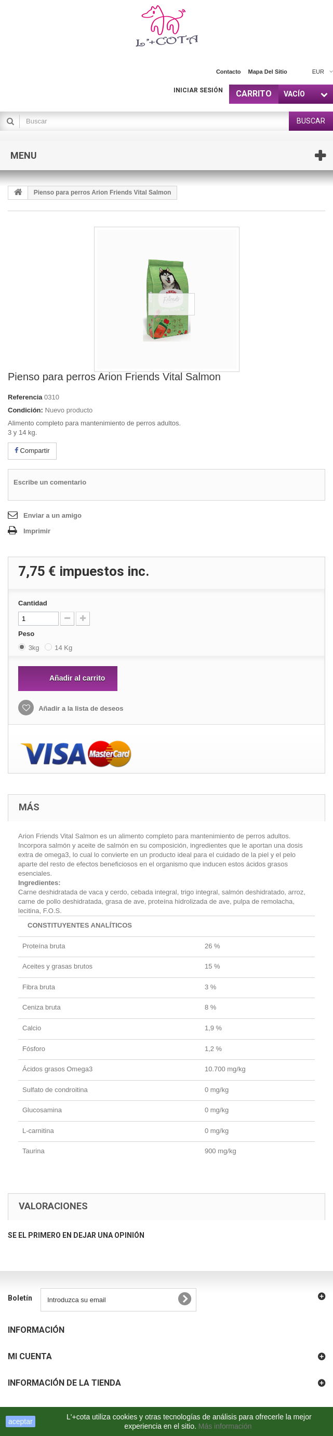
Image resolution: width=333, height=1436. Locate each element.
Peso (27, 634)
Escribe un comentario (50, 482)
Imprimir (36, 531)
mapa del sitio (267, 71)
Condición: (25, 410)
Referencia (25, 397)
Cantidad (32, 603)
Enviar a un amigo (52, 515)
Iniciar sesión (198, 90)
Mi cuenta (30, 1356)
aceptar (20, 1421)
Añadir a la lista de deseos (80, 708)
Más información (226, 1426)
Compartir (32, 450)
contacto (228, 71)
